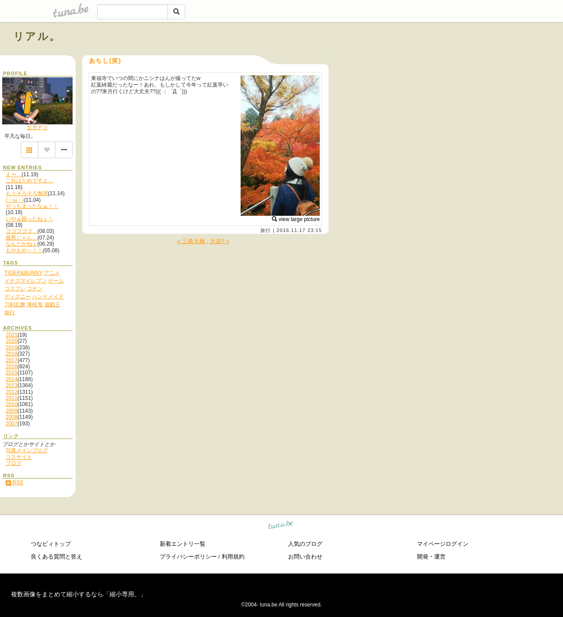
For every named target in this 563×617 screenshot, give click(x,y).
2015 (12, 373)
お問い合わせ (305, 556)
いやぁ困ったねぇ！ (29, 219)
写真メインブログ (27, 450)
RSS (14, 482)
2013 (12, 385)
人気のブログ (305, 544)
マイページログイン (442, 544)
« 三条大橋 (192, 241)
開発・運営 (431, 556)
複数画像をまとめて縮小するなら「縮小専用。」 (78, 594)
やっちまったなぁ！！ (32, 206)
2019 (12, 348)
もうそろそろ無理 (27, 193)
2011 (12, 398)
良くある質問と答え (56, 556)
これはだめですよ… (29, 181)
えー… (14, 174)
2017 (12, 360)
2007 (12, 424)
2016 (12, 366)
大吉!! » (220, 241)
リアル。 (37, 36)
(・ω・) (15, 200)
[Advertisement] (449, 56)
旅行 (265, 230)
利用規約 (233, 556)
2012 (12, 392)
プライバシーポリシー (188, 556)
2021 (12, 335)
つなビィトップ (51, 544)
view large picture (296, 219)
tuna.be (280, 525)
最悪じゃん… (21, 238)
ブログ (14, 463)
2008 (12, 417)
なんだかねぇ (21, 244)
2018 (12, 354)
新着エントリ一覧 (182, 544)
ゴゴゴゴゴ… (21, 231)
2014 (12, 379)
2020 (12, 341)
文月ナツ (37, 127)
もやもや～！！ (24, 250)
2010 (12, 404)
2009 (12, 411)
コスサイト (19, 457)
